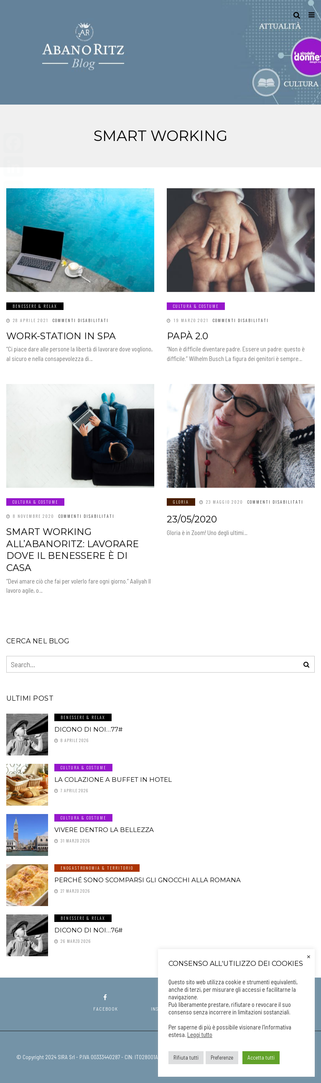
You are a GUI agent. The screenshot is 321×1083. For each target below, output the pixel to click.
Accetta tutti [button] (261, 1057)
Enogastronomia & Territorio (97, 868)
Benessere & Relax (35, 306)
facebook (105, 1002)
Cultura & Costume (196, 306)
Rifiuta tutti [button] (186, 1057)
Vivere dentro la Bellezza (104, 830)
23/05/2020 (192, 519)
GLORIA (181, 502)
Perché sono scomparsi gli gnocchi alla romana (147, 880)
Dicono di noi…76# (88, 930)
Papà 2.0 (187, 336)
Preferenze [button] (222, 1057)
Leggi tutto (199, 1034)
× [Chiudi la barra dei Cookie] (309, 955)
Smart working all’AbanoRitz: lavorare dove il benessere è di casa (72, 550)
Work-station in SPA (61, 336)
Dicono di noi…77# (88, 729)
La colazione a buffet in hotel (113, 779)
